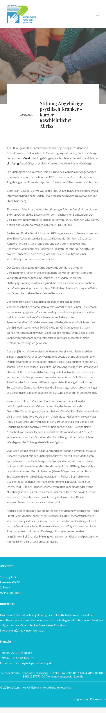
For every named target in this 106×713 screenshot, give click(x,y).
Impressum (81, 699)
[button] (97, 14)
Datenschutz (98, 699)
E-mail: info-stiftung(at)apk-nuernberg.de (26, 663)
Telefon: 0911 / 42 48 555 (16, 652)
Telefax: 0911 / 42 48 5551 (17, 657)
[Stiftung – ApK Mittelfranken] (21, 14)
